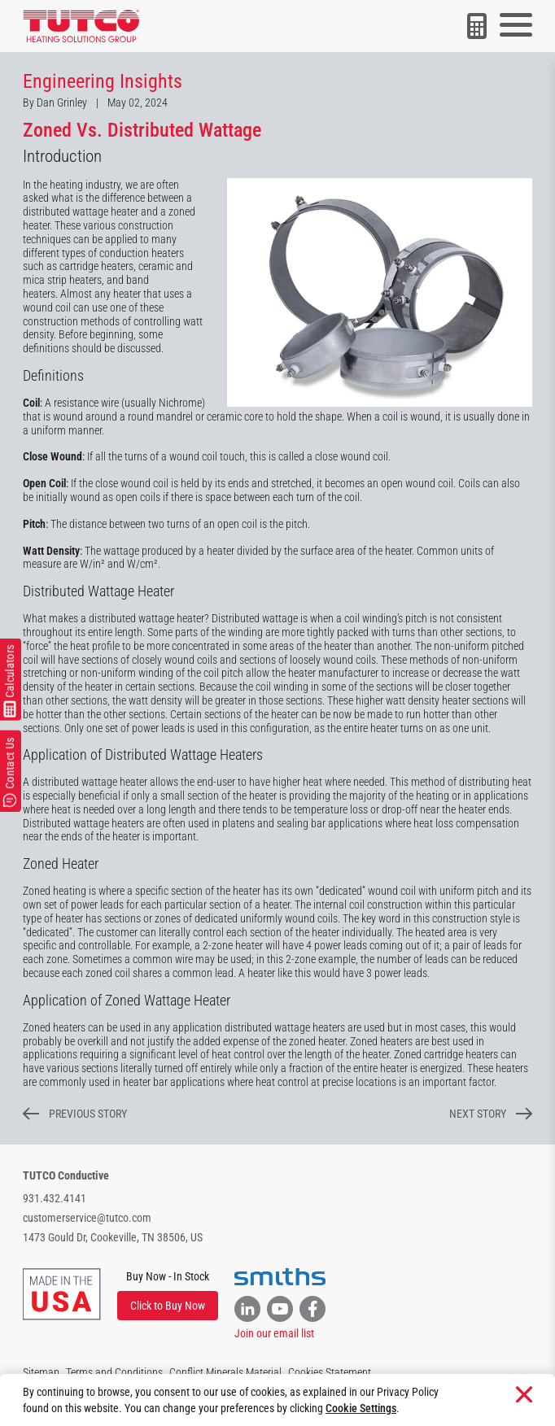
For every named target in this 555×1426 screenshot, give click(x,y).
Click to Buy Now (167, 1305)
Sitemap (41, 1372)
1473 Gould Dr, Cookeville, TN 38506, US (113, 1237)
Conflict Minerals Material (225, 1372)
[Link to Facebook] (312, 1309)
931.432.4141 (54, 1198)
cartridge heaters (96, 266)
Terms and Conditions (114, 1372)
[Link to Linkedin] (247, 1309)
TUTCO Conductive (66, 1175)
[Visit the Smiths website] (280, 1277)
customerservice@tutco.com (87, 1217)
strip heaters (74, 279)
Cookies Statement (329, 1372)
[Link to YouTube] (280, 1309)
